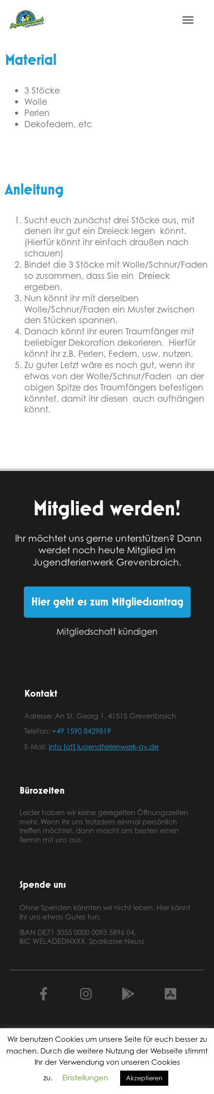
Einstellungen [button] (85, 1077)
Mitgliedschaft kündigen (107, 631)
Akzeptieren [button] (144, 1078)
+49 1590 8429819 (81, 731)
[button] (188, 19)
